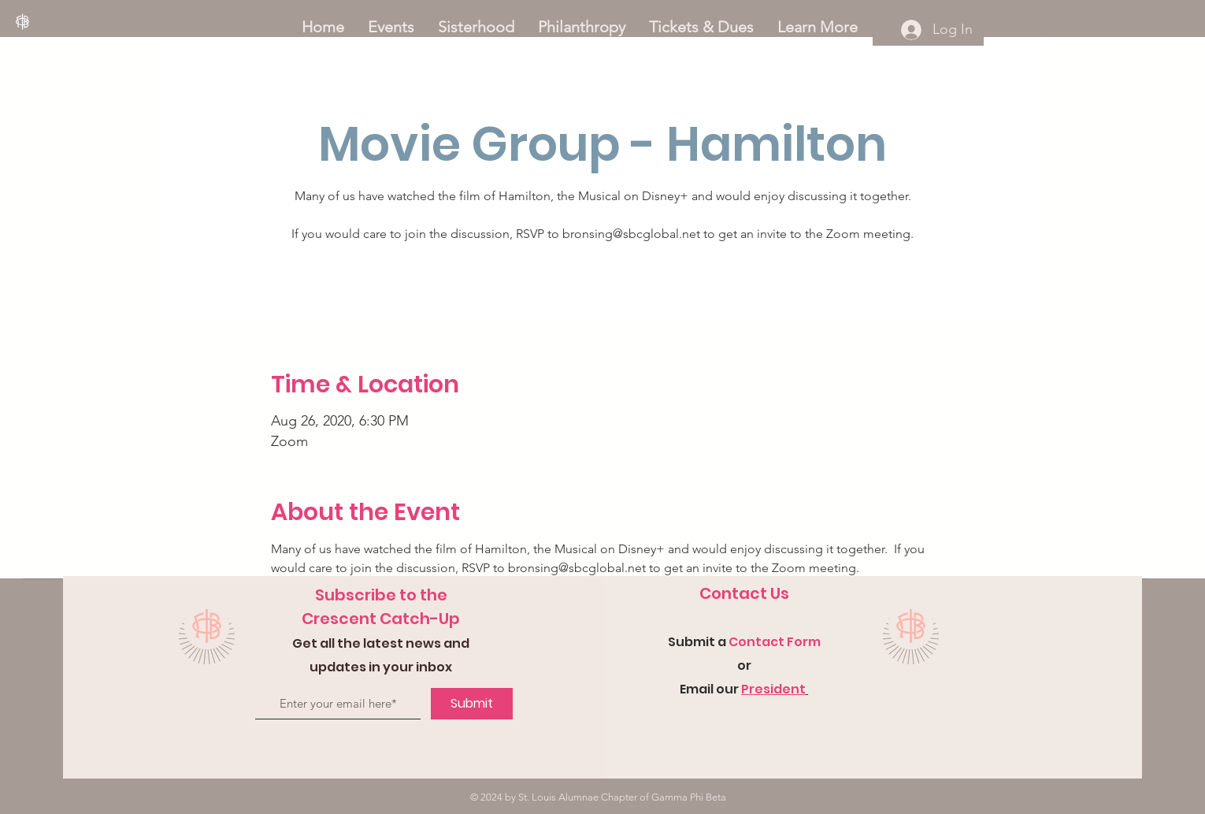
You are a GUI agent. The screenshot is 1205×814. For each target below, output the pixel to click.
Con (742, 642)
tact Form (788, 642)
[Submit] (472, 703)
